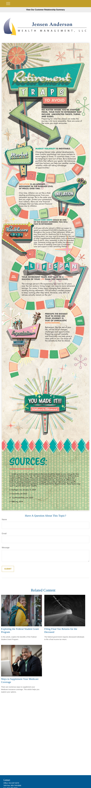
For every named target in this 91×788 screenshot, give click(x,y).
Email (4, 534)
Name (4, 519)
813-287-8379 (14, 783)
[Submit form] (8, 569)
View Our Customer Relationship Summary (45, 10)
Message (5, 548)
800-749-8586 (16, 785)
